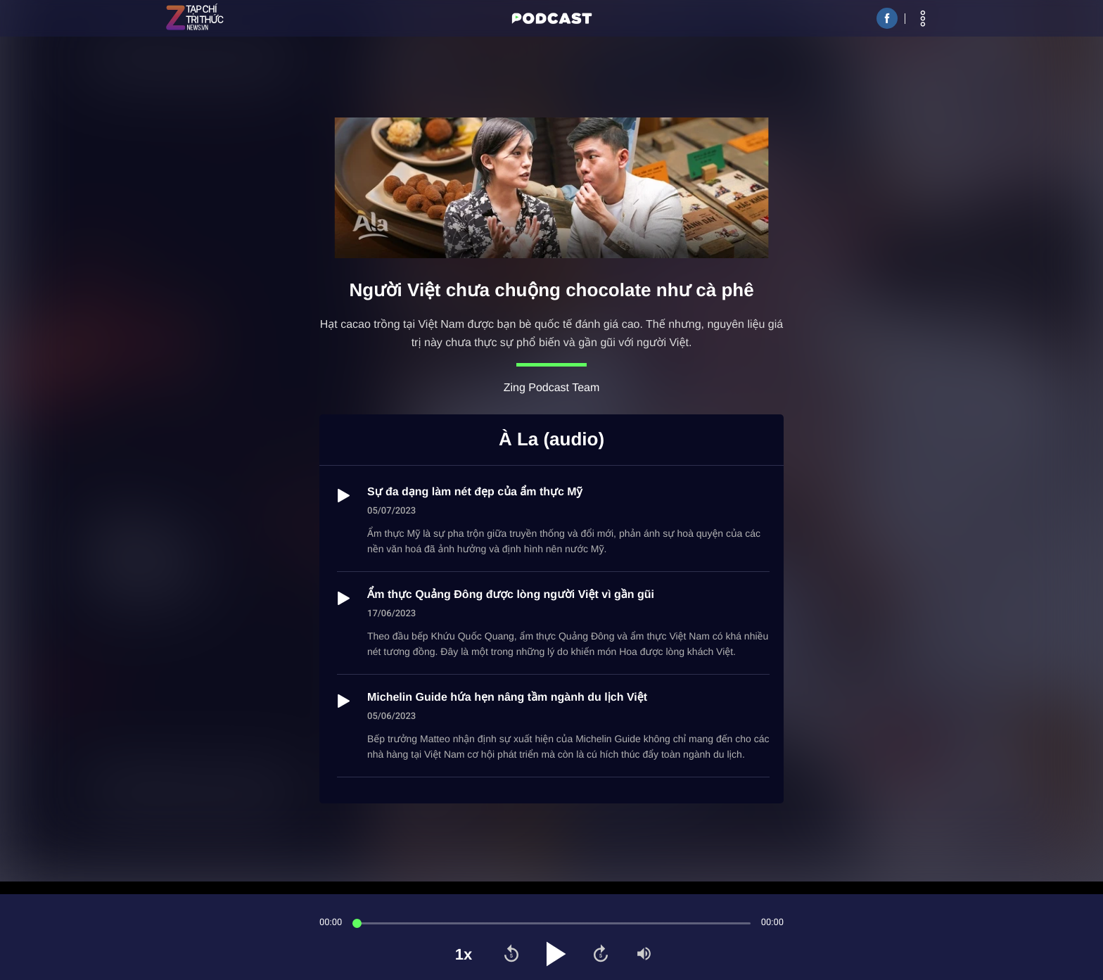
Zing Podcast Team (552, 388)
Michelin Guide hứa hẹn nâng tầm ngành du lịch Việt (507, 698)
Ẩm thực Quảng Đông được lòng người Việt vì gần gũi (510, 595)
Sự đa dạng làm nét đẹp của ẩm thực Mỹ (474, 492)
